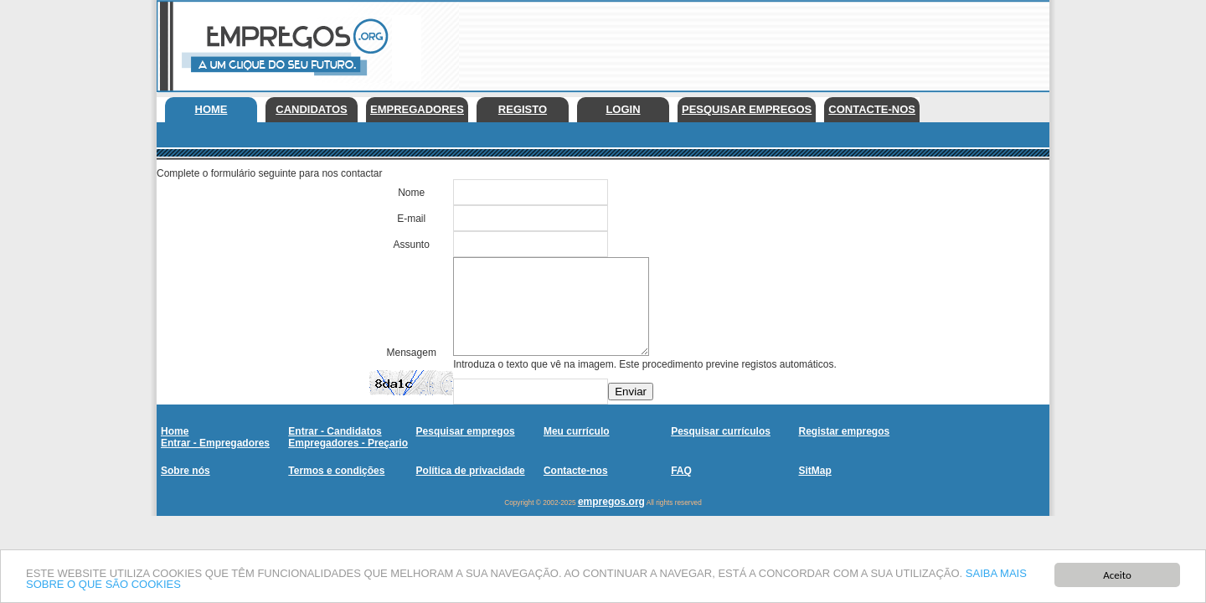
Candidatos (311, 109)
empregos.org (611, 502)
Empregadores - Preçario (348, 443)
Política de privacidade (470, 471)
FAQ (681, 471)
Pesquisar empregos (747, 109)
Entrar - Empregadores (215, 443)
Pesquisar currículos (720, 431)
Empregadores (417, 109)
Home (211, 109)
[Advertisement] (744, 42)
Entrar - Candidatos (334, 431)
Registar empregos (843, 431)
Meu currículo (577, 431)
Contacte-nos (871, 109)
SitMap (814, 471)
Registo (522, 109)
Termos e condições (336, 471)
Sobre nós (185, 471)
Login (623, 109)
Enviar (631, 391)
